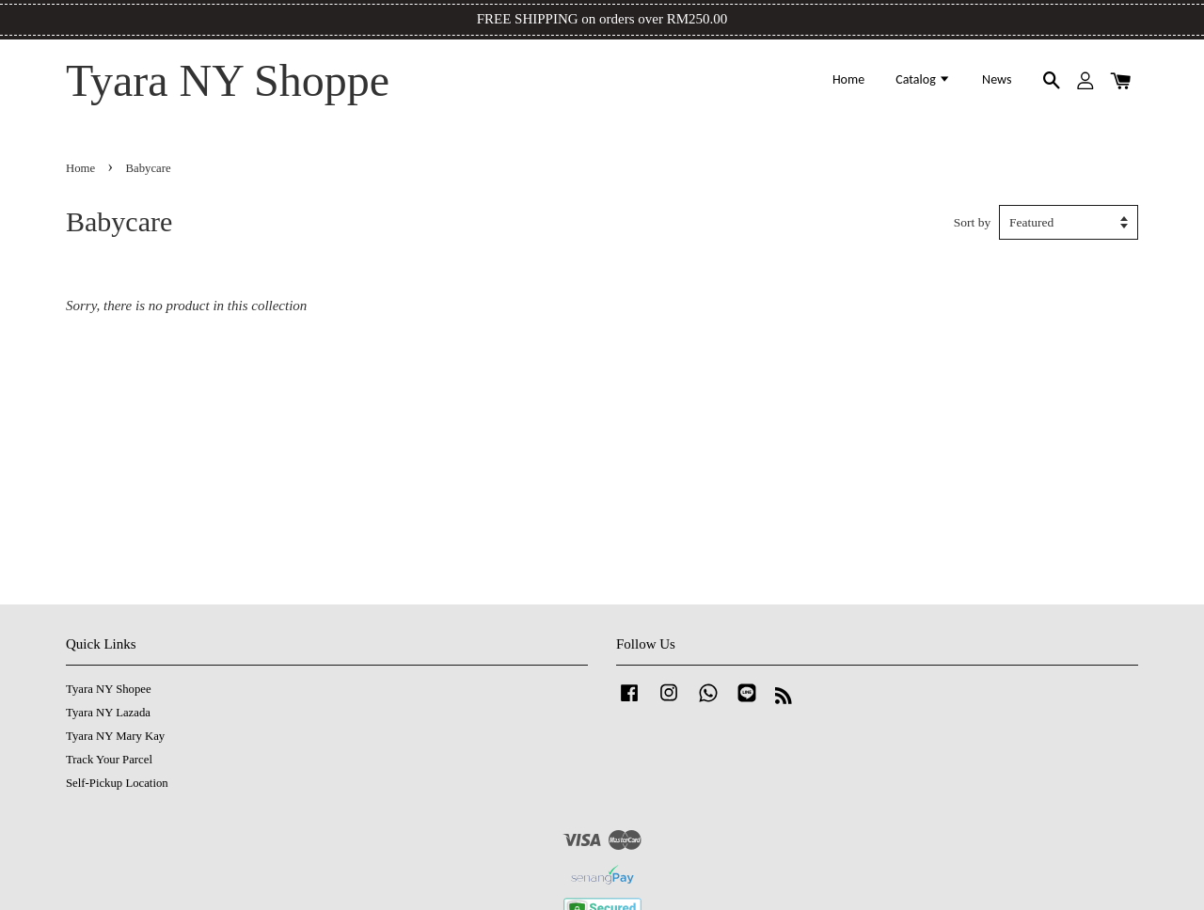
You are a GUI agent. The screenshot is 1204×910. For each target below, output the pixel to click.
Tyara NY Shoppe (227, 80)
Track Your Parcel (109, 759)
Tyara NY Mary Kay (115, 736)
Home (848, 79)
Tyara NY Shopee (108, 689)
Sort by (972, 222)
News (996, 79)
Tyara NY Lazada (108, 712)
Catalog (923, 79)
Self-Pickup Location (117, 783)
